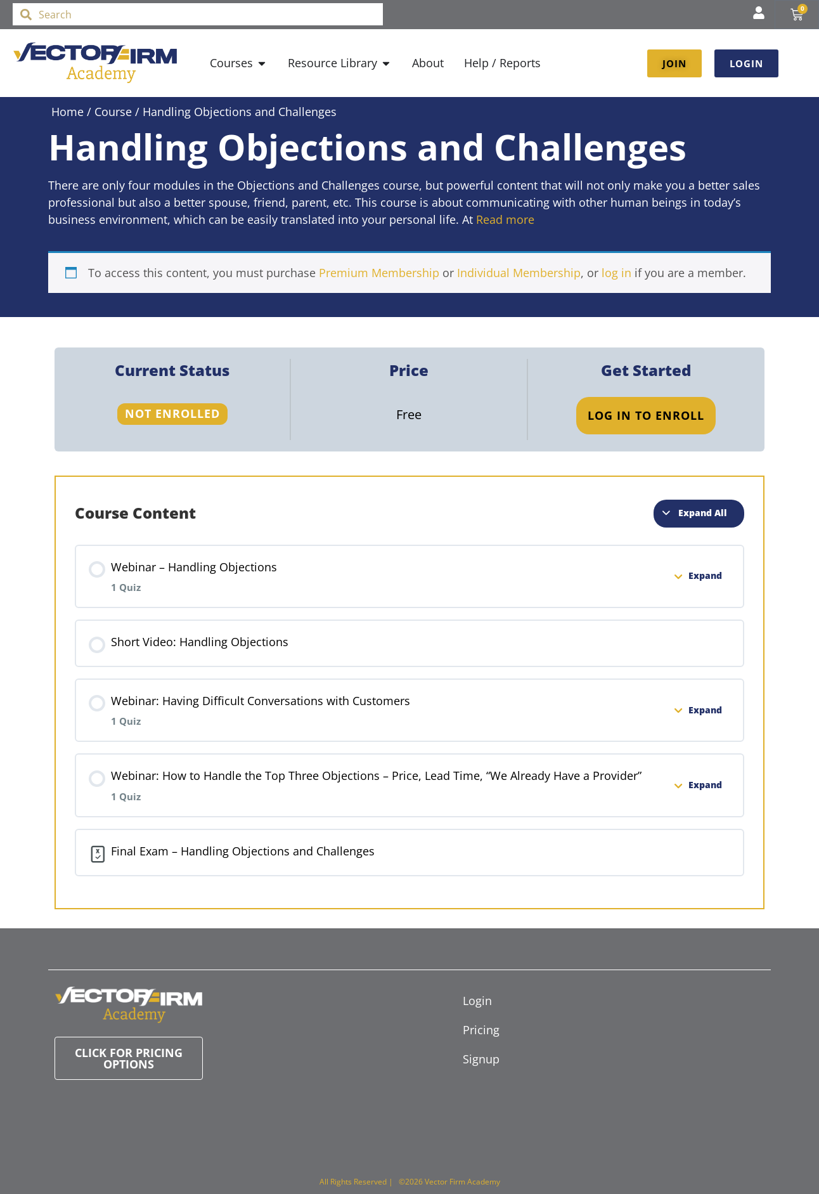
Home (67, 111)
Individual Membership (519, 272)
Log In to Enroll (646, 415)
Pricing (481, 1029)
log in (616, 272)
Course (113, 111)
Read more (505, 219)
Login (477, 1000)
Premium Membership (379, 272)
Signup (481, 1059)
